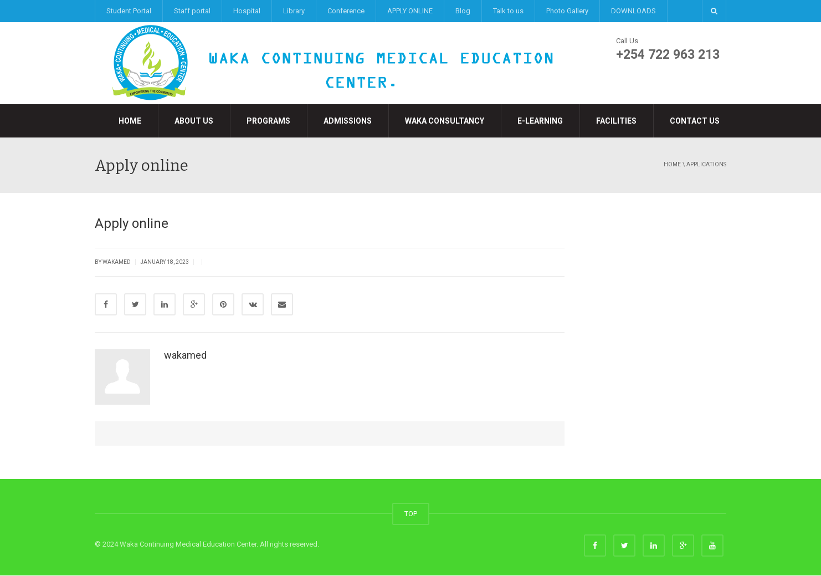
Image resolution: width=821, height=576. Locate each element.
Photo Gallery (567, 11)
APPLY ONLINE (410, 11)
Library (294, 11)
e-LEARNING (540, 120)
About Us (194, 120)
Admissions (348, 120)
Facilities (616, 120)
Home (130, 120)
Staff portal (192, 11)
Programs (268, 120)
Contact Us (695, 120)
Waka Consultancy (444, 120)
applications (706, 164)
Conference (346, 11)
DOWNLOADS (633, 11)
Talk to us (508, 11)
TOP (410, 514)
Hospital (246, 11)
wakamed (185, 355)
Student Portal (128, 11)
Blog (462, 11)
